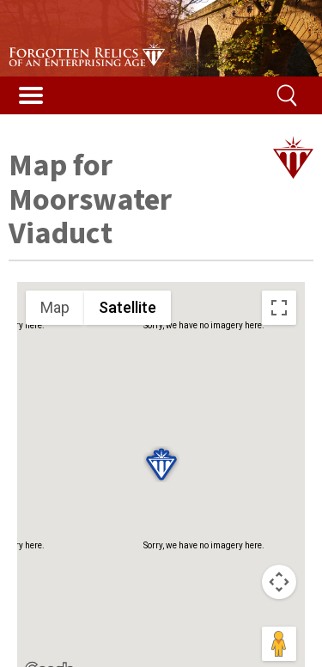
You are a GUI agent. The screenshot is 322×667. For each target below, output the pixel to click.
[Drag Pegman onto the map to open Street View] (279, 644)
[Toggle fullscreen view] (279, 308)
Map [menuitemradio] (55, 307)
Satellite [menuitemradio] (127, 307)
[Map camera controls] (279, 582)
